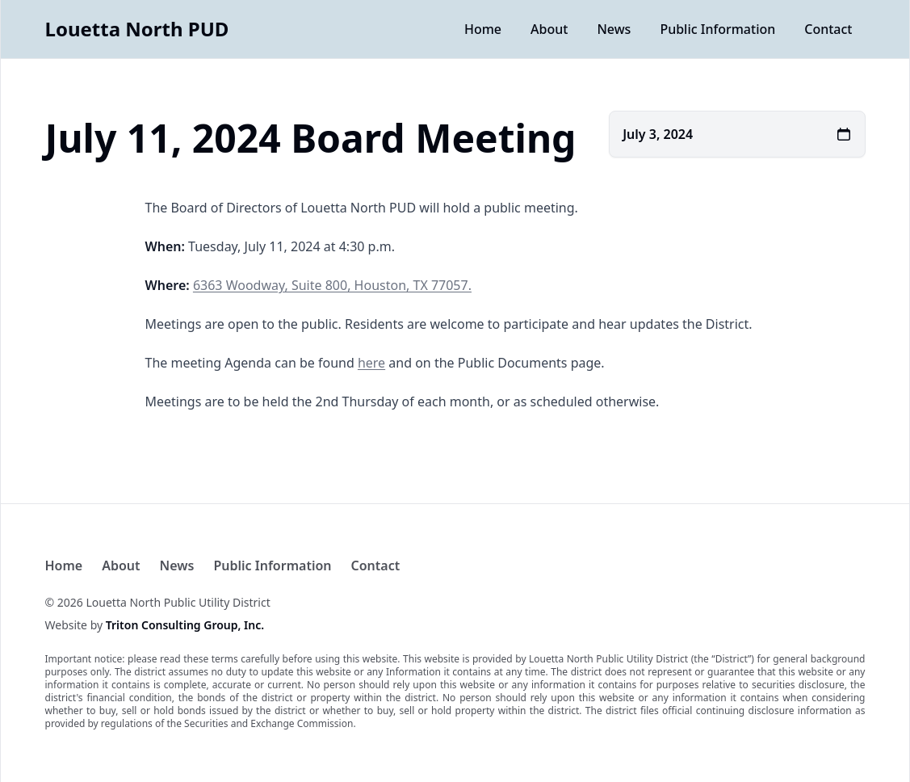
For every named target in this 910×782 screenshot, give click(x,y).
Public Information (717, 29)
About (549, 29)
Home (482, 29)
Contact (828, 29)
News (614, 29)
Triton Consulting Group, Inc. (185, 625)
